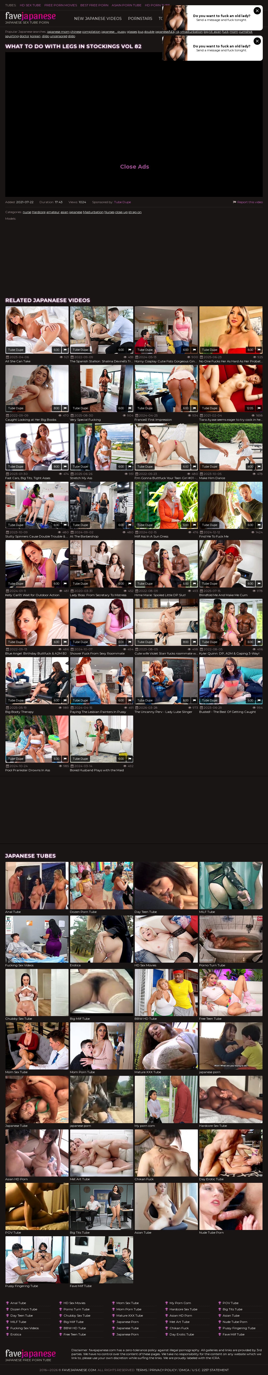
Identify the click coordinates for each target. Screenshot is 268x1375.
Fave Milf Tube (233, 1334)
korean (35, 36)
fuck (225, 32)
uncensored (58, 36)
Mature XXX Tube (129, 1315)
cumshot (246, 32)
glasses (132, 32)
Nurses (109, 212)
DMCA (184, 1370)
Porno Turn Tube (77, 1309)
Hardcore (39, 212)
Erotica (15, 1334)
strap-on (135, 212)
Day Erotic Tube (182, 1334)
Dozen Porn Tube (23, 1309)
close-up (121, 212)
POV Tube (230, 1303)
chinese (75, 32)
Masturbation (93, 212)
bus (140, 32)
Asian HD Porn (181, 1315)
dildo (71, 36)
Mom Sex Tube (127, 1303)
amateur (53, 212)
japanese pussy (113, 32)
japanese (75, 212)
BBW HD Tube (75, 1328)
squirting (12, 36)
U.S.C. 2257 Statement (210, 1370)
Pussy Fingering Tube (239, 1328)
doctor (24, 36)
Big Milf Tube (73, 1322)
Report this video (247, 202)
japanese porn (127, 1322)
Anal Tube (18, 1303)
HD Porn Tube (157, 5)
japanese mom (58, 32)
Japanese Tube (127, 1328)
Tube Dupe (122, 202)
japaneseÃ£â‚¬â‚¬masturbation (179, 32)
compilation (91, 32)
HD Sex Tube (30, 5)
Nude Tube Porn (235, 1322)
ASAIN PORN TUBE (127, 5)
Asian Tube (231, 1315)
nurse (27, 212)
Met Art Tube (179, 1322)
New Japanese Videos (98, 18)
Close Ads (134, 166)
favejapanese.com (79, 1370)
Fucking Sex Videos (24, 1328)
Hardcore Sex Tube (183, 1309)
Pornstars (140, 18)
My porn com (180, 1303)
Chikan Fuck (179, 1328)
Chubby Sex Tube (77, 1315)
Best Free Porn (94, 5)
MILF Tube (18, 1322)
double (149, 32)
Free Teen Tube (75, 1334)
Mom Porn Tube (128, 1309)
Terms (141, 1370)
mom (234, 32)
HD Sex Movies (74, 1303)
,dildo (45, 36)
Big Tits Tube (232, 1309)
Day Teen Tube (21, 1315)
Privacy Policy (163, 1370)
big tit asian (212, 32)
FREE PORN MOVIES (60, 5)
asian (64, 212)
